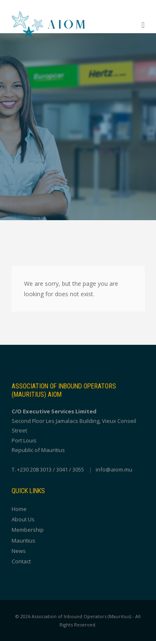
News (19, 551)
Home (19, 509)
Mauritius (23, 540)
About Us (23, 519)
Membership (28, 529)
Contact (21, 561)
